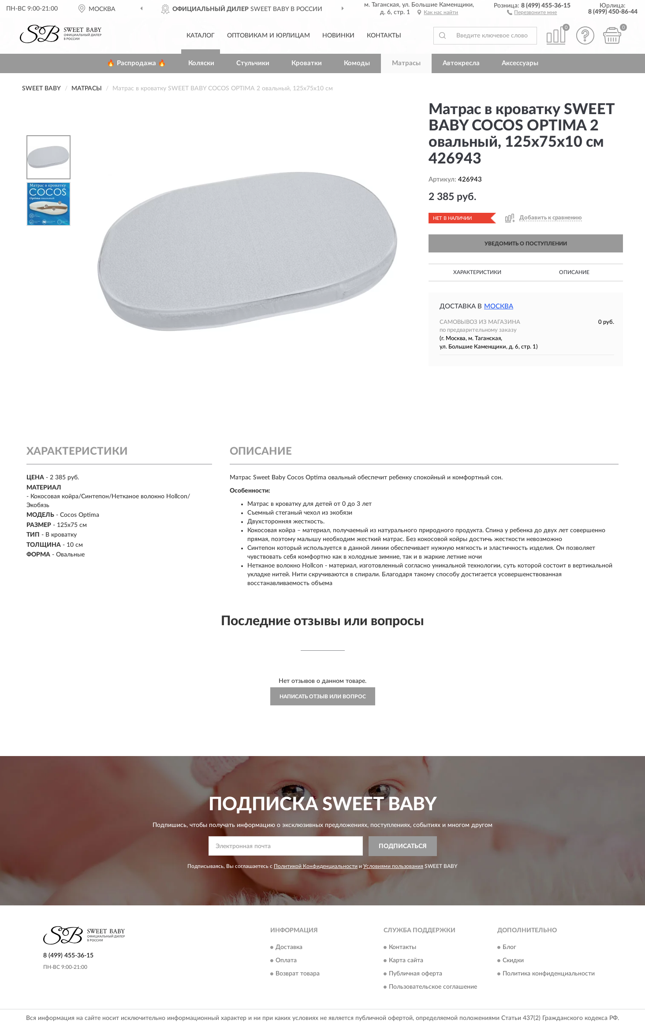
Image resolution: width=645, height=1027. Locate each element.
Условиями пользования (393, 866)
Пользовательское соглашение (433, 987)
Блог (509, 948)
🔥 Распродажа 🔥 (136, 63)
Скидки (513, 961)
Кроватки (306, 63)
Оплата (286, 961)
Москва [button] (498, 306)
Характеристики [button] (477, 272)
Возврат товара (298, 974)
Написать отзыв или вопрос (323, 696)
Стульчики (252, 63)
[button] (532, 12)
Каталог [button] (200, 36)
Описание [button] (574, 272)
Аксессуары (520, 63)
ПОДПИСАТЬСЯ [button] (403, 846)
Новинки (338, 36)
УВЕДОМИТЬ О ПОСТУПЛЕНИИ (526, 243)
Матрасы (406, 63)
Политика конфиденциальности (549, 974)
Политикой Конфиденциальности (316, 866)
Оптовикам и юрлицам (268, 36)
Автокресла (461, 63)
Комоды (357, 63)
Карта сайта (406, 961)
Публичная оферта (415, 974)
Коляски (201, 63)
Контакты (384, 36)
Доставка (289, 948)
